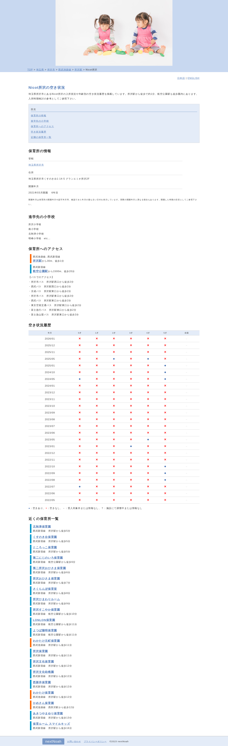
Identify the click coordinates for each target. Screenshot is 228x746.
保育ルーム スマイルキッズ (51, 723)
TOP (30, 69)
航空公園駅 (40, 271)
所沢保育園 (40, 651)
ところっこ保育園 (45, 547)
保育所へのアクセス (42, 126)
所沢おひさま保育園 (46, 578)
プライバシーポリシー (95, 741)
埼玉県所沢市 (36, 165)
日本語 (181, 78)
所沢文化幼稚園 (43, 671)
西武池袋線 (64, 69)
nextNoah (53, 741)
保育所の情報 (38, 115)
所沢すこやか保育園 (46, 609)
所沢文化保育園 (43, 661)
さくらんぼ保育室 (45, 588)
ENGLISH (194, 78)
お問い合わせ (74, 741)
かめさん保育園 (43, 703)
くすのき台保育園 (45, 537)
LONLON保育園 (44, 620)
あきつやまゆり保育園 (48, 713)
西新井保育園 (42, 682)
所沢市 (51, 69)
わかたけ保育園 (43, 692)
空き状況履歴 (38, 132)
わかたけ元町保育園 (46, 640)
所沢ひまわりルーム (46, 599)
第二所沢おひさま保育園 (49, 568)
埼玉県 (40, 69)
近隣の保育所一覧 (41, 137)
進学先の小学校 (40, 121)
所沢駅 (78, 69)
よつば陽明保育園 (45, 630)
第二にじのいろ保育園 (48, 557)
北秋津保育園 (42, 526)
